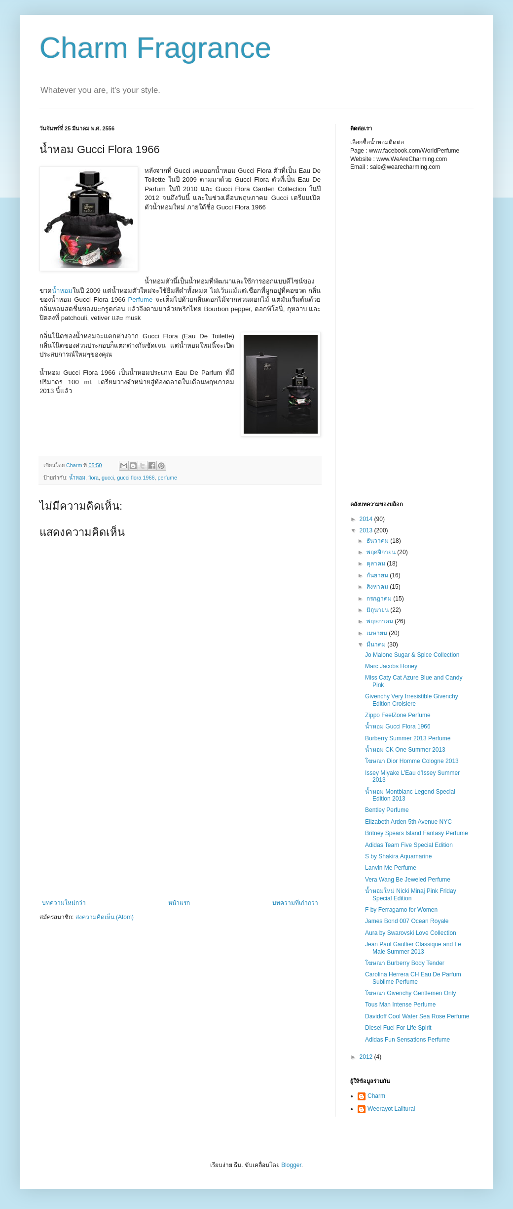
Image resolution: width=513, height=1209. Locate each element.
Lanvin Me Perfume (390, 867)
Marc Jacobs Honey (391, 666)
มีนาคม (376, 644)
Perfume (140, 299)
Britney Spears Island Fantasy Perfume (416, 833)
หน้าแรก (179, 902)
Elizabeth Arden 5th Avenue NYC (408, 821)
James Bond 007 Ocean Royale (406, 921)
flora (93, 478)
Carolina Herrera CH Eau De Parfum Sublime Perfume (413, 978)
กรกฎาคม (379, 598)
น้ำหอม (62, 290)
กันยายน (378, 575)
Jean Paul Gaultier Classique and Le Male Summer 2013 (413, 948)
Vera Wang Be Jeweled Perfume (407, 879)
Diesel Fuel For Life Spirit (398, 1027)
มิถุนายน (378, 609)
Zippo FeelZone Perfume (398, 715)
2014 (367, 519)
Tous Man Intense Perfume (400, 1004)
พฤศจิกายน (381, 552)
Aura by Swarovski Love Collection (410, 932)
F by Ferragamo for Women (401, 909)
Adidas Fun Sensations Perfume (407, 1039)
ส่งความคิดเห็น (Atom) (104, 917)
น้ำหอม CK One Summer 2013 (405, 749)
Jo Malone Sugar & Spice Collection (412, 654)
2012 (367, 1056)
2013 (367, 530)
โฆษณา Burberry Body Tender (404, 963)
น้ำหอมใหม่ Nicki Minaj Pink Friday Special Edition (410, 894)
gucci (108, 478)
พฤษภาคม (380, 621)
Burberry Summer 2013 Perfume (407, 738)
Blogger (291, 1165)
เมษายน (377, 633)
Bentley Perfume (387, 809)
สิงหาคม (378, 586)
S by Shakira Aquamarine (398, 856)
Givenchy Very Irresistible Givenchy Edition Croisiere (411, 700)
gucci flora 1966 (135, 478)
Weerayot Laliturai (391, 1108)
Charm (376, 1095)
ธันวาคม (378, 540)
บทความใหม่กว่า (64, 902)
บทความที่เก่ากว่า (295, 902)
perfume (167, 478)
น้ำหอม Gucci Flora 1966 (398, 726)
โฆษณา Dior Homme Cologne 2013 (412, 761)
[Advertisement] (194, 243)
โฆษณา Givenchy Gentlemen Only (410, 993)
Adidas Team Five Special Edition (409, 845)
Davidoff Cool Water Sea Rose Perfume (417, 1016)
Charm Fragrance (155, 47)
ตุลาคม (376, 563)
